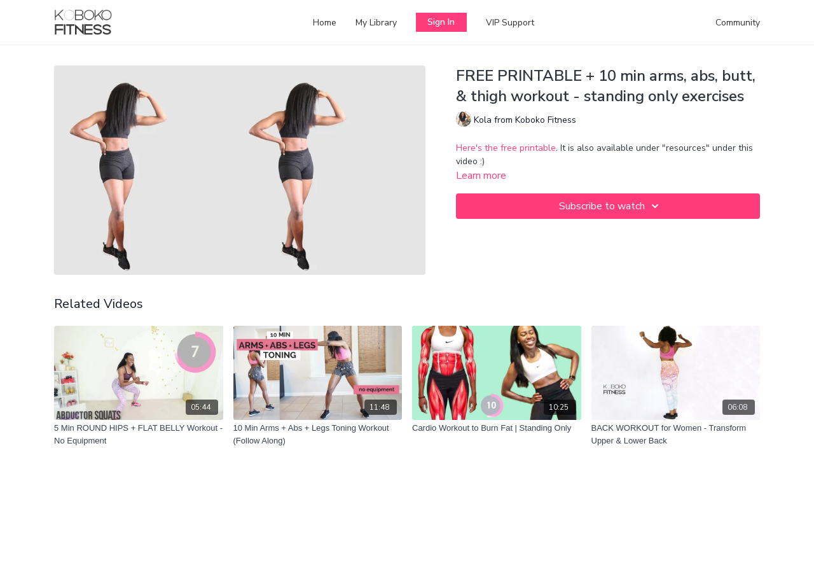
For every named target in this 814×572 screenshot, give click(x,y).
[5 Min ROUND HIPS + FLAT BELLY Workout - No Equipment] (138, 434)
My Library (376, 23)
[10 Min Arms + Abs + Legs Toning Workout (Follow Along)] (318, 434)
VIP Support (510, 23)
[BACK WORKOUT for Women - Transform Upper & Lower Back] (676, 434)
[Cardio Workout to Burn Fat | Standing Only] (496, 428)
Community (737, 23)
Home (324, 23)
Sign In (441, 22)
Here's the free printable (506, 148)
